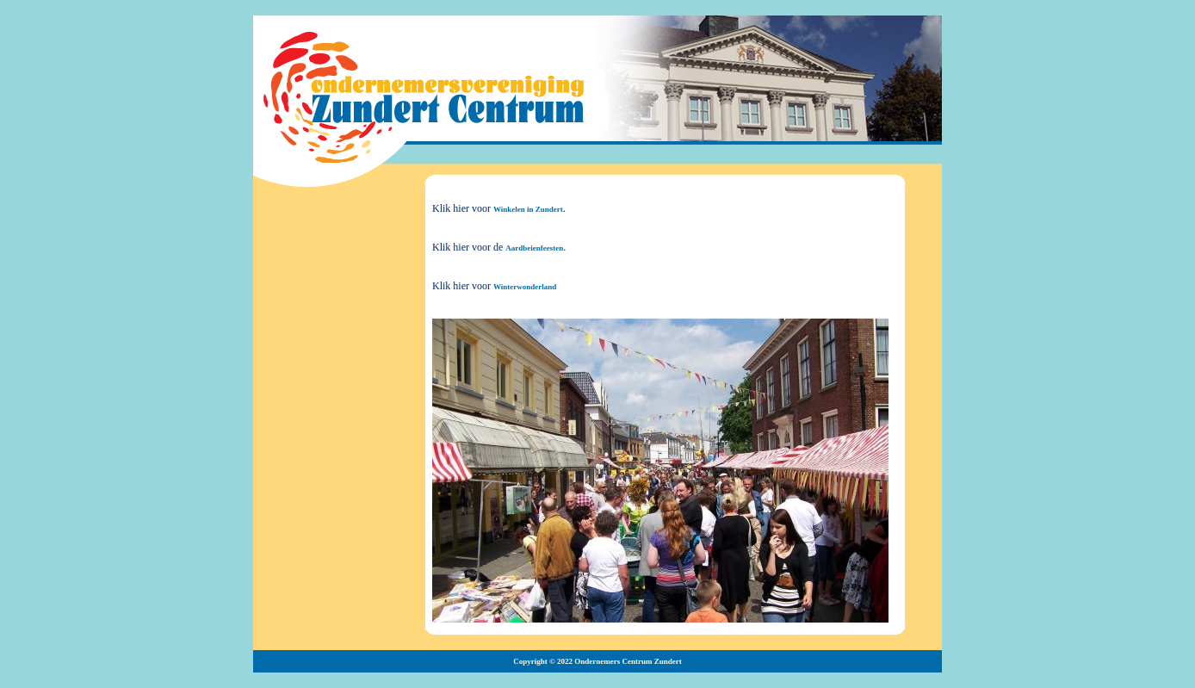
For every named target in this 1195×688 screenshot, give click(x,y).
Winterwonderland (524, 286)
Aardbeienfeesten (534, 248)
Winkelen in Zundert (528, 209)
